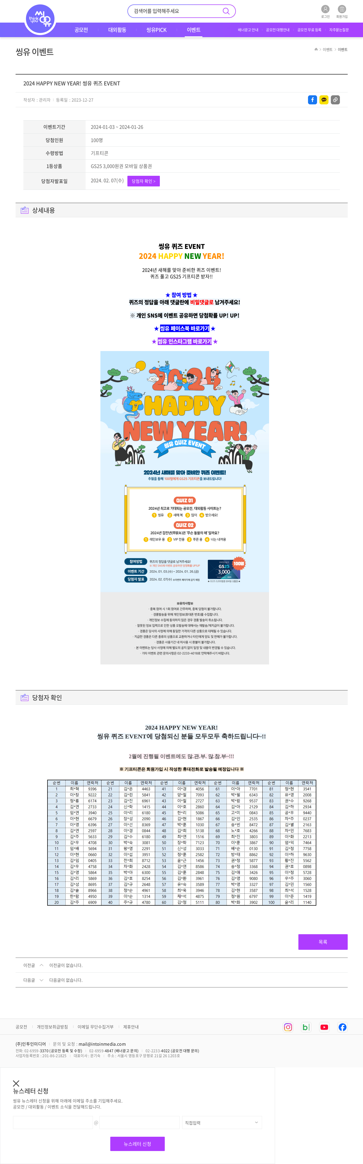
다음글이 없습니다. (66, 980)
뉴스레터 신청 (137, 1143)
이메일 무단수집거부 (96, 1027)
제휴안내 (131, 1027)
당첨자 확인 (144, 181)
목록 (323, 941)
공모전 (21, 1027)
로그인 (325, 11)
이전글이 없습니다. (66, 965)
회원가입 (342, 11)
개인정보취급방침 (52, 1027)
